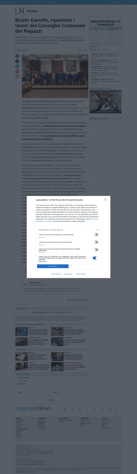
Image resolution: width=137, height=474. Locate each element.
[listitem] (68, 230)
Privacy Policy (80, 274)
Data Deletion (56, 274)
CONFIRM (53, 266)
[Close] (106, 200)
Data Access (68, 274)
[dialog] (68, 237)
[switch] (95, 234)
